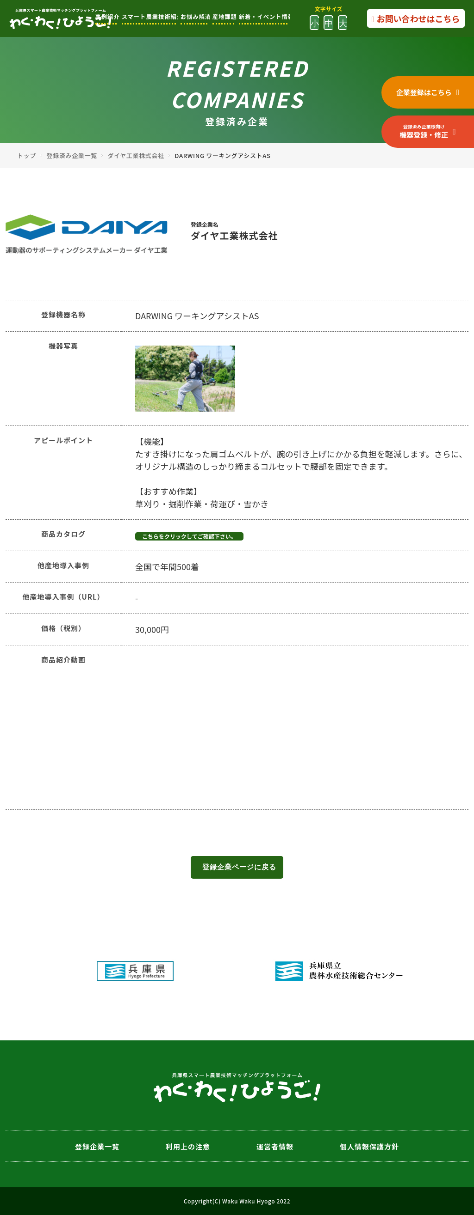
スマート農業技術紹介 (149, 16)
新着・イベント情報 (263, 16)
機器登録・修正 (423, 131)
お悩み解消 (194, 16)
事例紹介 (106, 16)
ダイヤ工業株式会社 (135, 155)
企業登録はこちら (424, 92)
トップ (26, 155)
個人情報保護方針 (369, 1146)
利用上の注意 (188, 1146)
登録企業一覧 (97, 1146)
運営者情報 (274, 1146)
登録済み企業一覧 (72, 155)
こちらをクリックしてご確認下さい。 (189, 536)
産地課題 (223, 16)
